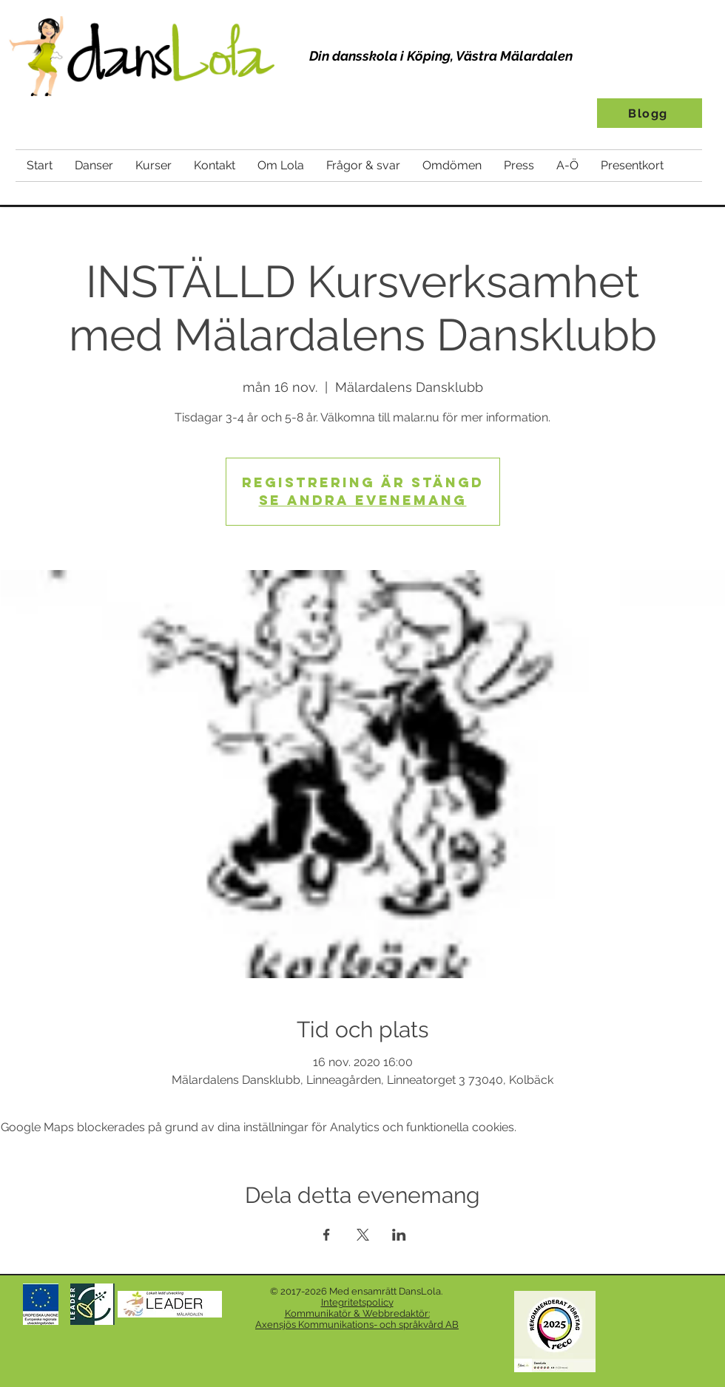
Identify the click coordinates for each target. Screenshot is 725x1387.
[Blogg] (649, 113)
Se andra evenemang (363, 500)
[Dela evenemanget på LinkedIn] (399, 1235)
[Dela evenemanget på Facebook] (327, 1235)
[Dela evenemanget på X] (363, 1235)
